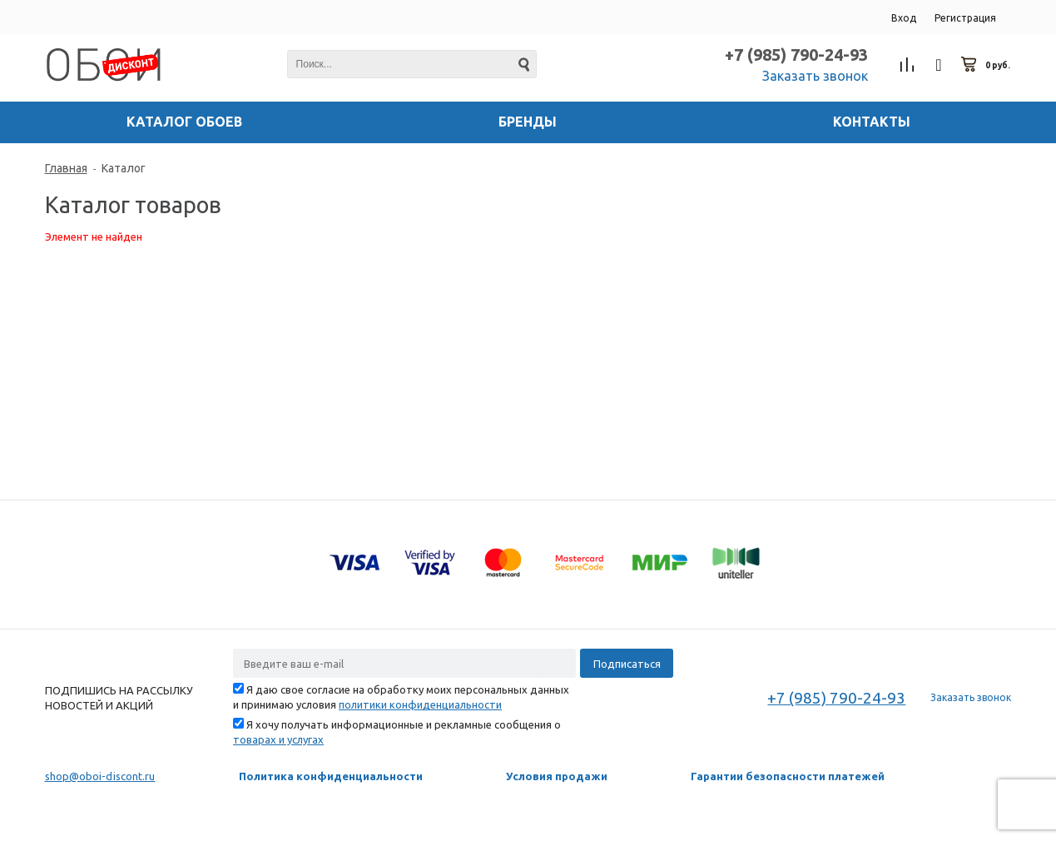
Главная (66, 168)
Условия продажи (556, 776)
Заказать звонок (815, 75)
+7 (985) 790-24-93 (796, 54)
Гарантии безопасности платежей (788, 776)
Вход (903, 17)
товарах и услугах (278, 739)
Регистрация (965, 17)
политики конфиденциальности (420, 704)
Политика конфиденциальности (331, 776)
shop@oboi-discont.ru (100, 776)
